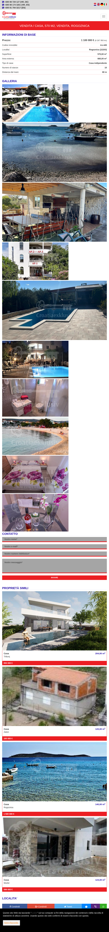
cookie (34, 913)
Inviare (54, 578)
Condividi (15, 906)
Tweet (68, 906)
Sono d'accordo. (11, 923)
